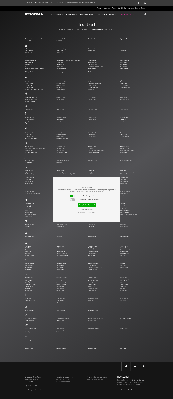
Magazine (106, 8)
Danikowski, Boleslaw (31, 97)
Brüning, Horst (29, 72)
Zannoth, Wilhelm (61, 348)
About (99, 8)
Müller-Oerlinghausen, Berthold (128, 214)
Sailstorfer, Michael (62, 277)
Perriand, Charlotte (125, 250)
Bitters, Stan (60, 66)
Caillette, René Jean (30, 80)
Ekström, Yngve (92, 109)
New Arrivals (127, 15)
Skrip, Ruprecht (29, 286)
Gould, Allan (91, 134)
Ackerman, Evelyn (62, 49)
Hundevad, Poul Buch (63, 152)
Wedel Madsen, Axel (30, 328)
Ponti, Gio (27, 253)
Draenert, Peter (92, 99)
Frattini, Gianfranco (62, 121)
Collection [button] (57, 15)
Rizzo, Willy (60, 267)
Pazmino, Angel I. (124, 248)
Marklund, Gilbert (30, 205)
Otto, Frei (59, 238)
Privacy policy (91, 212)
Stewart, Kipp (60, 290)
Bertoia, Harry (123, 64)
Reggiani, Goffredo (93, 263)
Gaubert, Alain (124, 131)
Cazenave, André (124, 82)
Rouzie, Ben (28, 269)
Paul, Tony (91, 248)
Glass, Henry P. (92, 133)
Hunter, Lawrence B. (93, 152)
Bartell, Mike (60, 62)
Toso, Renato (60, 300)
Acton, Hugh (91, 49)
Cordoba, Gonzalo (125, 87)
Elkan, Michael (124, 109)
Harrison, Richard (124, 146)
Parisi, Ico (59, 248)
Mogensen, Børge (125, 210)
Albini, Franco (123, 50)
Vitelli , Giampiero (30, 320)
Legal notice (81, 212)
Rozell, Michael (92, 269)
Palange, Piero (61, 246)
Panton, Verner (124, 246)
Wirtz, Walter (91, 330)
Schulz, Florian (124, 281)
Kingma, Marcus (29, 177)
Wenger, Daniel (124, 328)
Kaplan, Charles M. (30, 172)
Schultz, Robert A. (93, 281)
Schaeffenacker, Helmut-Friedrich (129, 279)
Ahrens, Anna (91, 50)
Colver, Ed (59, 87)
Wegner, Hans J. (61, 328)
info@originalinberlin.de (87, 2)
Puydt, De (122, 255)
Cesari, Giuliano (29, 83)
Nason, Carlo (91, 224)
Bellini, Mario (123, 62)
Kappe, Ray (60, 172)
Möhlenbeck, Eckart (30, 212)
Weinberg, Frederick (93, 328)
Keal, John (91, 174)
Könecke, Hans (29, 181)
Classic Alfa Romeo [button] (108, 15)
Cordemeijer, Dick (93, 87)
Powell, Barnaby (124, 253)
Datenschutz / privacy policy (97, 377)
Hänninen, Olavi (61, 146)
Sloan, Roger (60, 286)
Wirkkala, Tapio (61, 330)
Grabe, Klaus (123, 134)
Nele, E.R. (27, 226)
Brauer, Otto (91, 70)
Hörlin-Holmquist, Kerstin (127, 150)
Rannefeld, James (61, 263)
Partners (130, 8)
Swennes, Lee (123, 290)
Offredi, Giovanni (29, 236)
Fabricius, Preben (29, 117)
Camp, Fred (91, 80)
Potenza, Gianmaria (62, 253)
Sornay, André (29, 288)
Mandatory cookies (82, 196)
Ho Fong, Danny (61, 150)
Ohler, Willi (59, 236)
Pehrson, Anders (61, 250)
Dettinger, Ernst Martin (31, 99)
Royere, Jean (60, 269)
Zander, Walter (29, 348)
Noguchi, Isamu (29, 228)
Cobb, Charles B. (92, 85)
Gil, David (59, 133)
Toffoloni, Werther (30, 300)
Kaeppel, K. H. (29, 170)
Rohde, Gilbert (124, 267)
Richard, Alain (60, 265)
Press (114, 8)
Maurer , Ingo (123, 207)
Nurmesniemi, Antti (93, 228)
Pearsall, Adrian (29, 250)
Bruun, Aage (60, 72)
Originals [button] (71, 15)
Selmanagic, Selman (30, 284)
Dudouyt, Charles (30, 101)
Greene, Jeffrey (92, 136)
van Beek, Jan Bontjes (31, 318)
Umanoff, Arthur (61, 310)
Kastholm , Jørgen (30, 174)
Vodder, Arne (60, 320)
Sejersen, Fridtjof (61, 283)
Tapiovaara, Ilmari (93, 298)
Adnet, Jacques (124, 49)
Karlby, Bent (91, 172)
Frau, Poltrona (92, 121)
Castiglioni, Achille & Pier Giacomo (97, 82)
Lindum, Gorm (29, 195)
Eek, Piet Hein (60, 109)
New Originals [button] (87, 15)
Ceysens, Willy (61, 83)
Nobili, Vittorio (124, 226)
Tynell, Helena (29, 41)
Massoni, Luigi (124, 205)
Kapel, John (123, 170)
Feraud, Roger (124, 117)
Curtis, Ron (91, 89)
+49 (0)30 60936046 (32, 386)
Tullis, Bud (91, 300)
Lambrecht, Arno (29, 191)
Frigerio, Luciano (29, 123)
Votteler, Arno (92, 320)
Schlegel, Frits (29, 281)
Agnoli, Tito (60, 50)
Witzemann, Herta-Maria (126, 330)
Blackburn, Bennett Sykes (95, 66)
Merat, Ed (27, 210)
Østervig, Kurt (29, 350)
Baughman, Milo (92, 62)
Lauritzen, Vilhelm (125, 191)
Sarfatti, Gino (123, 277)
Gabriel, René (28, 131)
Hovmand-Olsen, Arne (31, 152)
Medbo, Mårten (124, 209)
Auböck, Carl (28, 52)
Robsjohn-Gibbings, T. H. (95, 267)
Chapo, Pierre (123, 83)
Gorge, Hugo (123, 133)
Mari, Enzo (123, 203)
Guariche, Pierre (124, 136)
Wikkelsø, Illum (29, 330)
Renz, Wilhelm (29, 265)
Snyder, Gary (91, 286)
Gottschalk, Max (61, 134)
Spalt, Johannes (61, 288)
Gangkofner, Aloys (62, 131)
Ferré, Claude (60, 119)
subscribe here (125, 389)
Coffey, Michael (124, 85)
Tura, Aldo (123, 300)
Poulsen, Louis (92, 253)
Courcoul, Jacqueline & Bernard (34, 89)
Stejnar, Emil (28, 290)
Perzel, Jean (28, 251)
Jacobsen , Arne (29, 160)
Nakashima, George (62, 224)
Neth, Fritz (91, 226)
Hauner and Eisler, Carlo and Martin (35, 148)
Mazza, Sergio (29, 209)
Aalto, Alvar (28, 49)
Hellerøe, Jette (92, 148)
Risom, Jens (123, 265)
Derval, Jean (123, 97)
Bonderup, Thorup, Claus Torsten (34, 68)
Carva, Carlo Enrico (62, 39)
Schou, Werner (61, 281)
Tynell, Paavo (28, 302)
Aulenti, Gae (60, 52)
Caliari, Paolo (60, 80)
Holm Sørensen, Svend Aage (96, 150)
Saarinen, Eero (29, 277)
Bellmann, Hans (29, 64)
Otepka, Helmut (29, 238)
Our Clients (122, 8)
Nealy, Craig (123, 224)
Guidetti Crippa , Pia (62, 138)
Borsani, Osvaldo (61, 68)
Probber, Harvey (29, 255)
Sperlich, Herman (93, 288)
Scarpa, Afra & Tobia (62, 279)
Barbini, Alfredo (29, 62)
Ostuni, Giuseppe (124, 236)
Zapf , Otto (123, 348)
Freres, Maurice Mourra (126, 121)
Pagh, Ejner (28, 246)
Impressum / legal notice (95, 379)
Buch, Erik (91, 72)
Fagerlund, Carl (124, 39)
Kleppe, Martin (124, 177)
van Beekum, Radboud (63, 318)
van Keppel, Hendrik (125, 318)
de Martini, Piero (61, 97)
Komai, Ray (123, 179)
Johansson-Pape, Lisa (126, 160)
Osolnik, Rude (92, 236)
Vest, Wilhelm (60, 41)
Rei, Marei (122, 263)
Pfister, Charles (61, 251)
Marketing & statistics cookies (84, 199)
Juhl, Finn (59, 162)
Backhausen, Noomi (30, 60)
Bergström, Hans (92, 64)
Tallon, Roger (28, 298)
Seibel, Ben (28, 283)
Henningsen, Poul (124, 148)
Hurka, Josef (123, 152)
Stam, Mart (123, 288)
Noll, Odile (59, 228)
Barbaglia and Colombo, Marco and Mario (68, 60)
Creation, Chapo (92, 39)
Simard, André (92, 284)
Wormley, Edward (30, 332)
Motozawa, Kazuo (125, 212)
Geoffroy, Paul (29, 133)
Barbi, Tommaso (124, 60)
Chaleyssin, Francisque (94, 83)
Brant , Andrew (61, 70)
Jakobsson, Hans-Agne (63, 160)
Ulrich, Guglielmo (30, 310)
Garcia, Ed (91, 131)
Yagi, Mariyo (28, 340)
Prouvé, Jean (91, 255)
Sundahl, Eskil (92, 290)
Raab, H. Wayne (29, 263)
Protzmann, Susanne (62, 255)
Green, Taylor (60, 136)
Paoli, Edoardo (29, 248)
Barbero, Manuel (92, 60)
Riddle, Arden (92, 265)
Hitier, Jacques (29, 150)
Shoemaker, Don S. (62, 284)
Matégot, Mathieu (30, 207)
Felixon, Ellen (91, 117)
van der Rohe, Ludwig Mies (95, 318)
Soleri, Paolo (123, 286)
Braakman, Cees (29, 70)
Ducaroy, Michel (124, 99)
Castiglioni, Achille (62, 82)
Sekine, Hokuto (92, 283)
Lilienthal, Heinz (124, 193)
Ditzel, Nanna (60, 99)
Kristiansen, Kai (29, 183)
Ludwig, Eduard (124, 195)
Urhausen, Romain (93, 310)
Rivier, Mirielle (28, 267)
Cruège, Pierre (61, 89)
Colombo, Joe (29, 87)
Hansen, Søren (92, 146)
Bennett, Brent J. (61, 64)
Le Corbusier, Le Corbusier (32, 193)
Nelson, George (61, 226)
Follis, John (123, 119)
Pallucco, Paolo (92, 246)
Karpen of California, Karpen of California (131, 172)
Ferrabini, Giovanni (30, 119)
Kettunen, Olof (124, 174)
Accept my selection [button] (86, 209)
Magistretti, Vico (29, 203)
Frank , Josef (28, 121)
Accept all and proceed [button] (87, 205)
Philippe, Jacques (93, 251)
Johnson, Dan (28, 162)
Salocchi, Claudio (93, 277)
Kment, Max (28, 179)
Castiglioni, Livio (29, 82)
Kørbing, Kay (123, 183)
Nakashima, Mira (29, 224)
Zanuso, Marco (92, 348)
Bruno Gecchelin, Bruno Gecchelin (34, 39)
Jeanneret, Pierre (92, 160)
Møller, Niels (28, 216)
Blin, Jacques (123, 66)
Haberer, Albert (29, 146)
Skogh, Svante (124, 284)
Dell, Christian (92, 97)
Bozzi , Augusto (124, 68)
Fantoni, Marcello (61, 117)
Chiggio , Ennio (61, 85)
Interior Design (140, 8)
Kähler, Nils (91, 170)
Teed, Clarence (124, 298)
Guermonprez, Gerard (31, 138)
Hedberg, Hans (61, 148)
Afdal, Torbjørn (29, 50)
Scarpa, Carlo (92, 279)
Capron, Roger (124, 80)
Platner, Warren (124, 251)
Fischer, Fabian (92, 119)
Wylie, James (60, 332)
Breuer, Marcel (124, 70)
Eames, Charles (29, 109)
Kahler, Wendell (61, 170)
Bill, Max (27, 66)
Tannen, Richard (61, 298)
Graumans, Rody (29, 136)
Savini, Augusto (29, 279)
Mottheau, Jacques (30, 214)
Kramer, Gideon (124, 181)
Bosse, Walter (92, 68)
